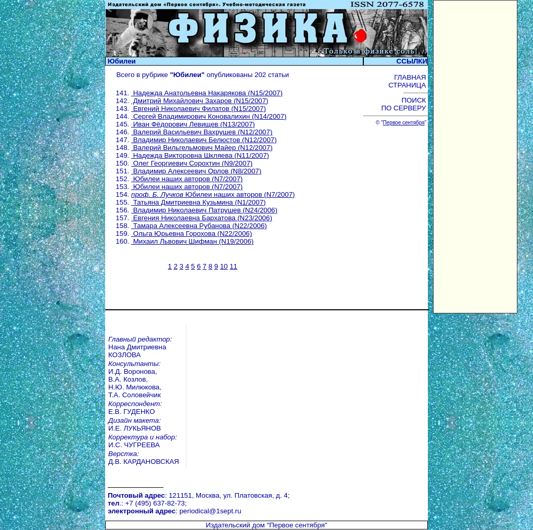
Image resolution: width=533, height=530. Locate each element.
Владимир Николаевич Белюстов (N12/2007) (204, 140)
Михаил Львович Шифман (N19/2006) (192, 241)
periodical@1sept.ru (211, 457)
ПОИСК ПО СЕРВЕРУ (404, 104)
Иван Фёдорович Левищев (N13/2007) (193, 124)
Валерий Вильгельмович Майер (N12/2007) (202, 148)
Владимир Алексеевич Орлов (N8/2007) (196, 171)
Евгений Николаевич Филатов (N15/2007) (198, 108)
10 (224, 266)
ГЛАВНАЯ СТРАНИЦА (408, 81)
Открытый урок (150, 511)
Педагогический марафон (167, 519)
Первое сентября (404, 122)
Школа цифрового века (308, 519)
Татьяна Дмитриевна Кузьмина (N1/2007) (198, 202)
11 (233, 266)
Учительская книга (300, 511)
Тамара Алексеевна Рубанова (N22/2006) (199, 226)
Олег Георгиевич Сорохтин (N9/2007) (191, 163)
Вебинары (142, 503)
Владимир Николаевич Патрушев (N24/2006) (204, 210)
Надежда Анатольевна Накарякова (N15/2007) (207, 93)
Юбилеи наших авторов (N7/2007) (187, 179)
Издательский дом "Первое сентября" (266, 468)
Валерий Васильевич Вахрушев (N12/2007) (201, 132)
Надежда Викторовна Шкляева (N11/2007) (200, 155)
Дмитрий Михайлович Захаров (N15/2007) (200, 101)
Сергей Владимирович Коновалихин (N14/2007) (209, 116)
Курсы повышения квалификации (324, 503)
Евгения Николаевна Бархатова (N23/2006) (201, 218)
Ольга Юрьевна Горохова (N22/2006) (191, 233)
